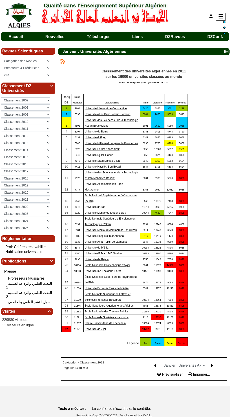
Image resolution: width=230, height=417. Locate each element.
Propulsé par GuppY (89, 415)
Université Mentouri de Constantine (106, 108)
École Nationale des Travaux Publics (106, 311)
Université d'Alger (95, 137)
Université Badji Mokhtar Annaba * (105, 236)
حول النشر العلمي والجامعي (29, 302)
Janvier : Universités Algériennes (95, 51)
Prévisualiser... (171, 374)
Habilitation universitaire (24, 252)
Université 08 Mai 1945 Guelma (103, 253)
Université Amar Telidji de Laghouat (106, 241)
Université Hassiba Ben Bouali (103, 166)
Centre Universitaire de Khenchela (105, 323)
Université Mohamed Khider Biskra (105, 212)
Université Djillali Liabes (99, 155)
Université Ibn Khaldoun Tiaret (103, 271)
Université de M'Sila (96, 247)
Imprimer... (199, 374)
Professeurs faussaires (27, 278)
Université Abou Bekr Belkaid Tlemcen (107, 114)
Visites (27, 311)
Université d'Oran (95, 206)
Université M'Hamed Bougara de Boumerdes (111, 143)
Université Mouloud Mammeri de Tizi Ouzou (111, 230)
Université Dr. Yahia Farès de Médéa (107, 288)
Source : (144, 82)
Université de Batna (96, 131)
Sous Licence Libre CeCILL (136, 415)
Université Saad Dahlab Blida (102, 160)
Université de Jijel (95, 329)
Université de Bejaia (97, 259)
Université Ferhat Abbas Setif (102, 149)
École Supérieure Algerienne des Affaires (109, 305)
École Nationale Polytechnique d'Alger (107, 265)
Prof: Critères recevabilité (25, 247)
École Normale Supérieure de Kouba (106, 317)
